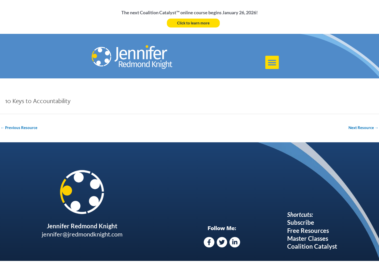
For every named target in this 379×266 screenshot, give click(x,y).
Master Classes (307, 238)
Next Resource (363, 127)
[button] (272, 62)
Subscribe (300, 222)
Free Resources (308, 230)
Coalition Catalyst (312, 246)
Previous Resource (19, 127)
